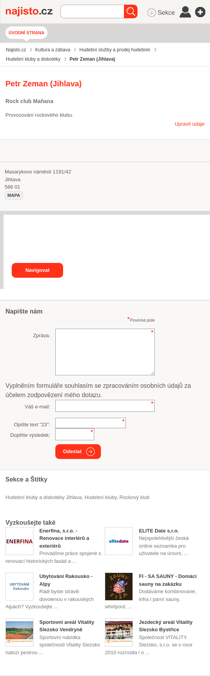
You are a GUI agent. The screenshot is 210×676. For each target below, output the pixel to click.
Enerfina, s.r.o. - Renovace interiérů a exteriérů (64, 538)
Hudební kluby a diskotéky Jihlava (43, 497)
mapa (13, 195)
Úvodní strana (26, 32)
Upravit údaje (190, 124)
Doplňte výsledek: (30, 435)
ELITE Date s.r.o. (159, 531)
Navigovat (37, 270)
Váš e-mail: (37, 407)
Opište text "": (32, 424)
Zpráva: (41, 335)
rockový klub (135, 497)
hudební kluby (100, 497)
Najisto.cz (33, 12)
